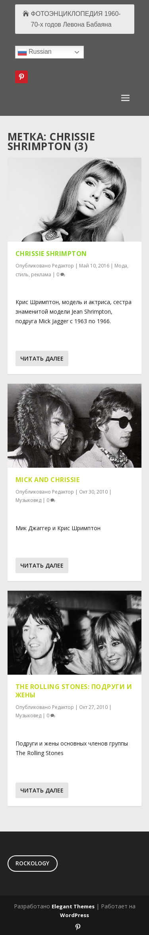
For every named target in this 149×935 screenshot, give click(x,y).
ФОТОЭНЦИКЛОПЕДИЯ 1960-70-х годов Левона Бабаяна (76, 19)
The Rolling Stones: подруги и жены (73, 690)
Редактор (63, 265)
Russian (34, 52)
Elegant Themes (73, 906)
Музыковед (28, 500)
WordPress (74, 915)
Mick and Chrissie (47, 479)
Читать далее (42, 358)
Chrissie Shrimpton (51, 253)
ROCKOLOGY (32, 863)
